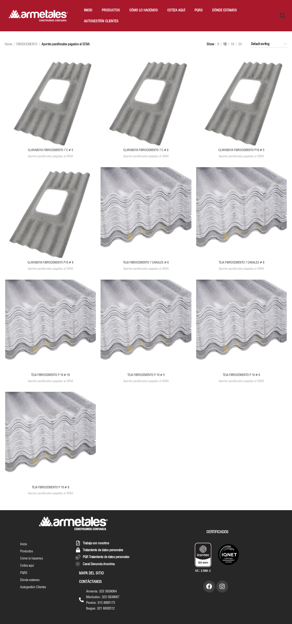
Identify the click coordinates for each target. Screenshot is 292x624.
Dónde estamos (224, 10)
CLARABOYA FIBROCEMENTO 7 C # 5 (50, 150)
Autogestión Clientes (101, 21)
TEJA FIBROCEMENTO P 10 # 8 (50, 488)
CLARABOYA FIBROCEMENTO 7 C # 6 (146, 150)
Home (9, 44)
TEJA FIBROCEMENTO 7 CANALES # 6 (146, 263)
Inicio (88, 10)
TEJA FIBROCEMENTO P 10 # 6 (242, 376)
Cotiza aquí (176, 10)
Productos (111, 10)
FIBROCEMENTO (27, 44)
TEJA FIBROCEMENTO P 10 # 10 (50, 376)
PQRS (199, 10)
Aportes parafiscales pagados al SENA (50, 156)
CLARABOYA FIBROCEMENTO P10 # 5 (242, 150)
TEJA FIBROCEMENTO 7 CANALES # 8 (242, 263)
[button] (282, 15)
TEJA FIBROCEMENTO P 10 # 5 (146, 376)
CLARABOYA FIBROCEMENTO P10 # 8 (50, 263)
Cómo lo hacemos (143, 10)
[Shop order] (268, 44)
